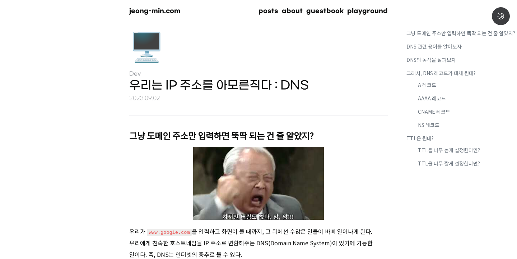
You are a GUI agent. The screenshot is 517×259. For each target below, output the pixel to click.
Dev (135, 74)
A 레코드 (427, 84)
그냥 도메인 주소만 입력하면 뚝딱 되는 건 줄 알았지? (460, 33)
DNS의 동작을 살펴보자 (431, 59)
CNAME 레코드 (434, 111)
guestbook (325, 11)
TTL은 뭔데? (420, 138)
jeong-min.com (155, 11)
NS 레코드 (428, 124)
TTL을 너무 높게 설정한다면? (449, 150)
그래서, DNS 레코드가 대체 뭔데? (441, 73)
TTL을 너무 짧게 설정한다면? (449, 163)
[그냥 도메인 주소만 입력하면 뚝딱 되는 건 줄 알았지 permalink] (118, 134)
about (292, 11)
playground (367, 11)
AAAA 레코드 (432, 98)
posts (268, 11)
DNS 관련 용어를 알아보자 (434, 46)
